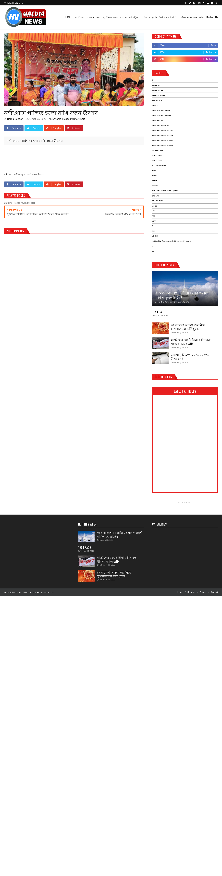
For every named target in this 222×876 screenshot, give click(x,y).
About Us (191, 592)
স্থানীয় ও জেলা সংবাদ (114, 17)
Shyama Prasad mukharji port (68, 118)
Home (180, 592)
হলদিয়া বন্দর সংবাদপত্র (191, 17)
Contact (214, 592)
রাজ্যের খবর (93, 17)
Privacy (203, 592)
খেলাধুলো (134, 17)
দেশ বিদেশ (79, 17)
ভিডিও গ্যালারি (167, 17)
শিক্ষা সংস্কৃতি (150, 17)
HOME (68, 17)
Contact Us (212, 17)
